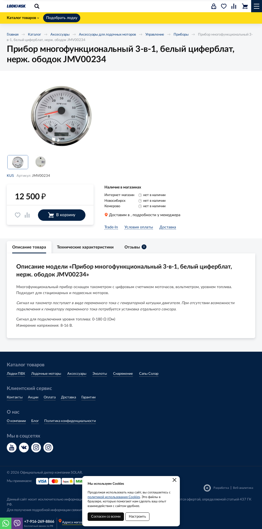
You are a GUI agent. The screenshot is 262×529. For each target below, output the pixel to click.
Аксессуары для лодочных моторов (107, 34)
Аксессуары (59, 34)
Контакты (15, 397)
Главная (12, 34)
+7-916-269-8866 (39, 522)
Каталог (34, 34)
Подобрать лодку (61, 18)
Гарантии (88, 397)
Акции (33, 397)
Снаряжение (123, 374)
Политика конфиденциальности (70, 421)
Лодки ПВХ (16, 374)
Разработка (221, 487)
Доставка (68, 397)
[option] (61, 115)
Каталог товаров (23, 18)
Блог (35, 421)
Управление (154, 34)
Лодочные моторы (46, 374)
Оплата (50, 397)
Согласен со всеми (105, 516)
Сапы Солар (148, 374)
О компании (16, 421)
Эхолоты (99, 374)
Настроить (137, 516)
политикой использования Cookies (114, 497)
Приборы (181, 34)
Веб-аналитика (243, 487)
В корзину (61, 215)
